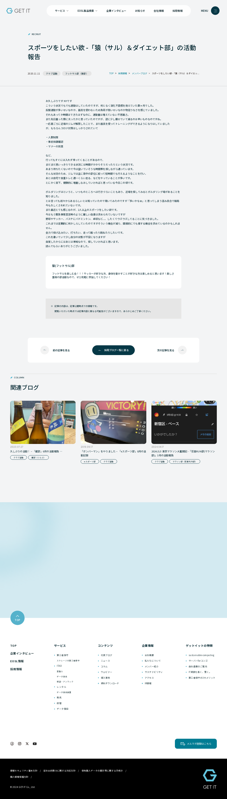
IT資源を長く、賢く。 (200, 672)
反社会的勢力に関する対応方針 (59, 770)
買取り (60, 671)
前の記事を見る (61, 350)
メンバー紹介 (152, 666)
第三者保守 (62, 655)
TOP (13, 645)
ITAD (59, 665)
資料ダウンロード (110, 683)
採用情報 (177, 10)
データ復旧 (62, 708)
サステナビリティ (154, 672)
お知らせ (140, 10)
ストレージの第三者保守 (68, 660)
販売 (59, 697)
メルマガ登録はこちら (199, 743)
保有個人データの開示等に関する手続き (102, 770)
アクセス (149, 677)
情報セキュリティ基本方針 (24, 770)
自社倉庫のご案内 (198, 666)
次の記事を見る (165, 350)
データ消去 (62, 676)
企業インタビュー (116, 10)
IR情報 (148, 683)
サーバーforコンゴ (198, 660)
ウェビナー (106, 672)
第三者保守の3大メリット (202, 677)
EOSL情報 (17, 661)
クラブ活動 (51, 73)
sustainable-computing (201, 655)
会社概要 (149, 655)
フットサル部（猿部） (76, 73)
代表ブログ (106, 655)
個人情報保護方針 (19, 776)
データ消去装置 (64, 692)
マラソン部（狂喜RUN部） (185, 461)
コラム (104, 666)
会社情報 (159, 10)
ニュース (105, 660)
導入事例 (105, 677)
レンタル (61, 686)
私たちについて (153, 660)
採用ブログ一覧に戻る (116, 350)
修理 (59, 703)
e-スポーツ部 (90, 461)
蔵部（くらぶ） (38, 457)
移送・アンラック (65, 681)
